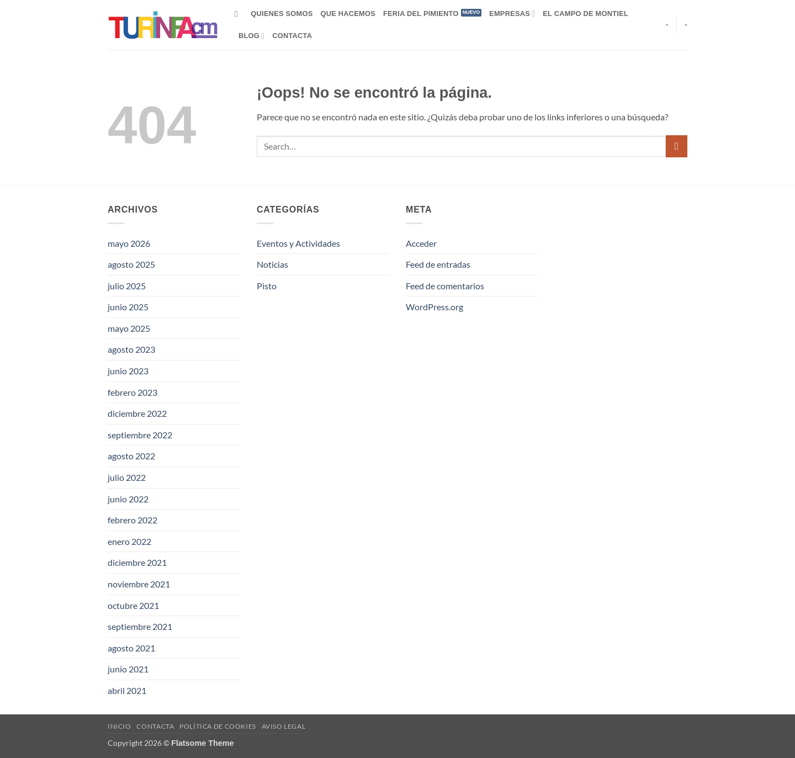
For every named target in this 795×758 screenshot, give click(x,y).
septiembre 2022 (140, 435)
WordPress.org (434, 306)
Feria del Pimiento (421, 13)
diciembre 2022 (137, 413)
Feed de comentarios (445, 285)
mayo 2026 (129, 243)
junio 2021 (128, 669)
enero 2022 (129, 541)
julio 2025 (127, 285)
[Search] (239, 13)
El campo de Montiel (585, 13)
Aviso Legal (284, 726)
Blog (251, 36)
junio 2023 (128, 370)
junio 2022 (128, 499)
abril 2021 (127, 690)
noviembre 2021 (139, 584)
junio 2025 (128, 306)
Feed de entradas (438, 264)
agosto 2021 (131, 648)
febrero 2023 (132, 392)
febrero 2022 (132, 520)
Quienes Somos (281, 13)
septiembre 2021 (140, 626)
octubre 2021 (133, 605)
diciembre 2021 (137, 562)
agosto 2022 (131, 455)
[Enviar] (676, 146)
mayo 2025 (129, 328)
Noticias (272, 264)
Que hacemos (347, 13)
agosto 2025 (131, 264)
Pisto (267, 285)
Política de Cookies (217, 726)
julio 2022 (127, 477)
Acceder (421, 243)
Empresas (512, 13)
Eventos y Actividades (298, 243)
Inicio (119, 726)
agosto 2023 (131, 349)
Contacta (292, 35)
